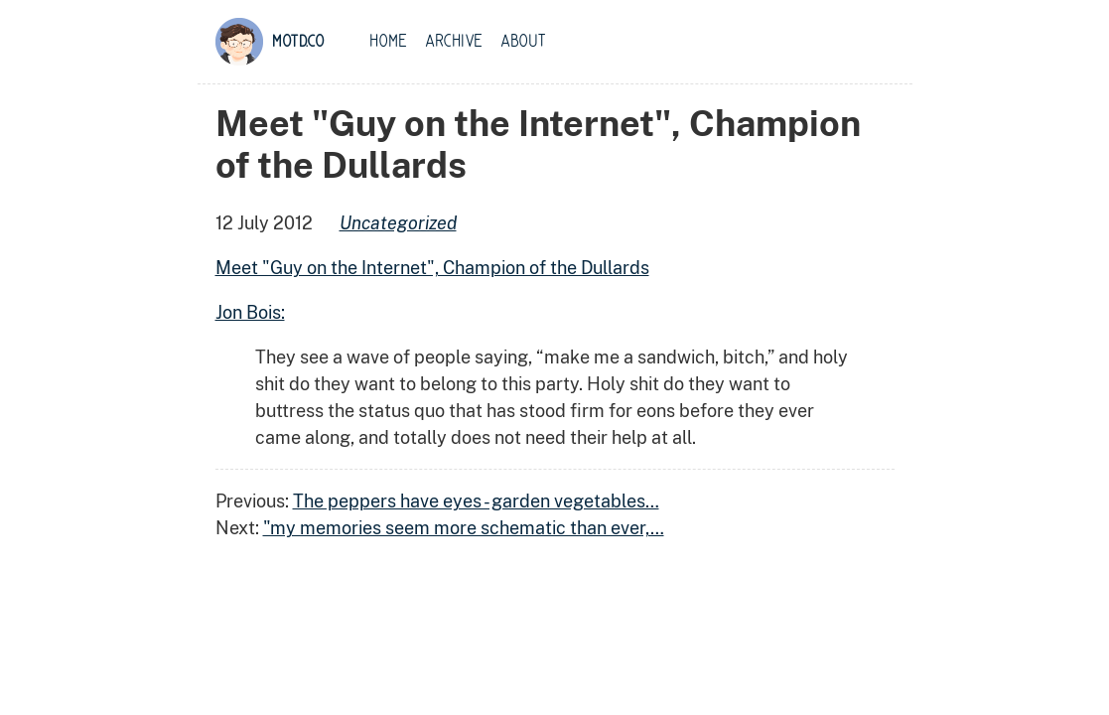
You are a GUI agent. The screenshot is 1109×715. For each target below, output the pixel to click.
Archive (454, 42)
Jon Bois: (250, 312)
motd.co (298, 42)
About (523, 42)
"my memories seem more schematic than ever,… (463, 527)
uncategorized (398, 223)
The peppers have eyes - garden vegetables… (476, 501)
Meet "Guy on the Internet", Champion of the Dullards (432, 267)
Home (388, 42)
